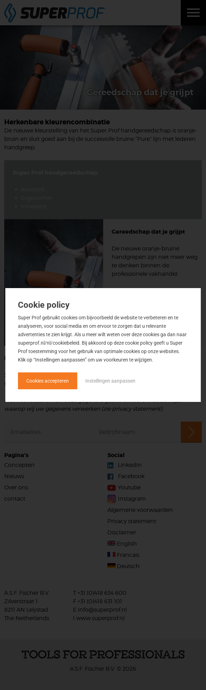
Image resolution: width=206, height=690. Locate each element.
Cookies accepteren (47, 381)
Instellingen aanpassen (110, 381)
